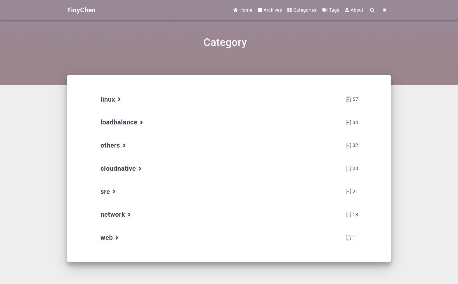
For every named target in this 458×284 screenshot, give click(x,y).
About (354, 10)
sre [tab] (108, 191)
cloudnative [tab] (121, 168)
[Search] (372, 10)
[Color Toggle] (385, 10)
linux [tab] (111, 99)
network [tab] (116, 214)
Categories (302, 10)
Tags (330, 10)
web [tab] (109, 237)
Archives (270, 10)
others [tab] (113, 145)
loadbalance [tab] (122, 122)
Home (242, 10)
